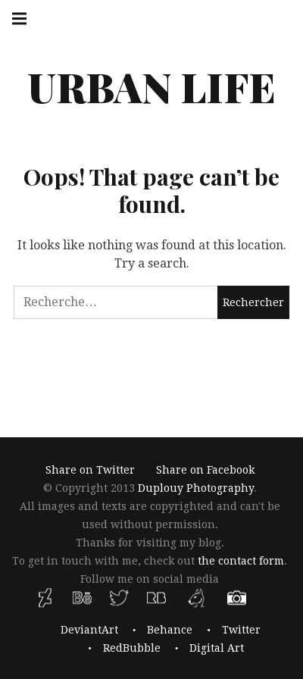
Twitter (241, 630)
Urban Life (151, 86)
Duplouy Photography (196, 489)
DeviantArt (89, 630)
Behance (169, 630)
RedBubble (132, 648)
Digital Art (216, 648)
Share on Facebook (205, 471)
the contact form (241, 561)
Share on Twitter (90, 471)
